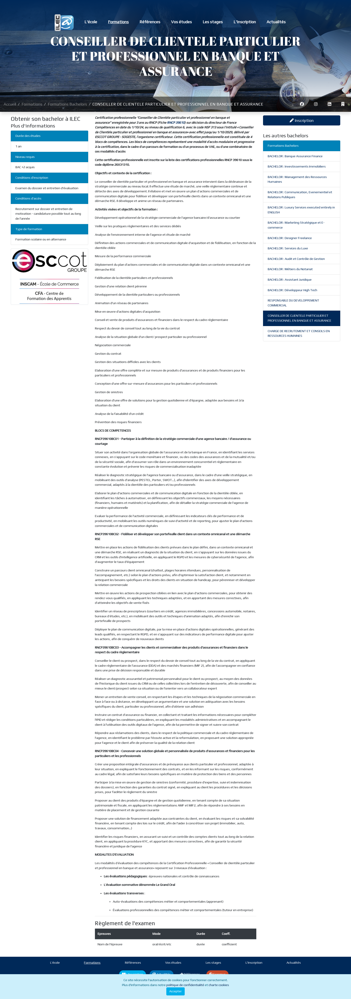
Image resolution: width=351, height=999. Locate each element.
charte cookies (219, 985)
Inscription (302, 120)
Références (149, 21)
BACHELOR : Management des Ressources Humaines (297, 179)
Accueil (10, 104)
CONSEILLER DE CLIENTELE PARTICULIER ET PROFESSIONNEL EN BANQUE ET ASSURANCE (299, 318)
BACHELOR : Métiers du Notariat (290, 269)
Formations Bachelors (67, 104)
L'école (90, 21)
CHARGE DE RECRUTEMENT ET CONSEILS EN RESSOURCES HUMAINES (299, 333)
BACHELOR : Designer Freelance (290, 238)
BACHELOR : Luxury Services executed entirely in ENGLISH (301, 210)
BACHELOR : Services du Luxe (288, 248)
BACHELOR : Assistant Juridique (290, 279)
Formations (118, 21)
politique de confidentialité (185, 985)
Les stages (213, 21)
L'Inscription (244, 21)
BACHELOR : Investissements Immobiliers (297, 166)
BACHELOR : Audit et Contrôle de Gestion (296, 259)
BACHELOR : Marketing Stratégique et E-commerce (296, 225)
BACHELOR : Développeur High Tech (292, 290)
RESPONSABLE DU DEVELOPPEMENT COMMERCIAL (293, 303)
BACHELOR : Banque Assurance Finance (295, 156)
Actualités (276, 21)
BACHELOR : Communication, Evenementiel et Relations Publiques (300, 194)
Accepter (175, 991)
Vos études (181, 21)
